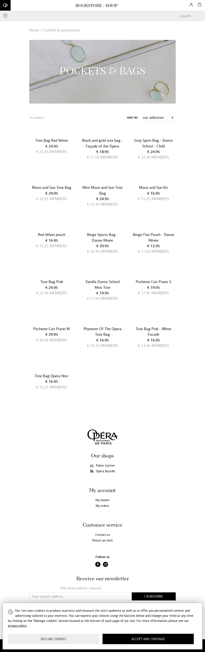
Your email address (80, 588)
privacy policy (17, 626)
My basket (102, 500)
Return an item (102, 540)
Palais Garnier (102, 465)
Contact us (102, 535)
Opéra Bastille (102, 471)
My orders (102, 506)
